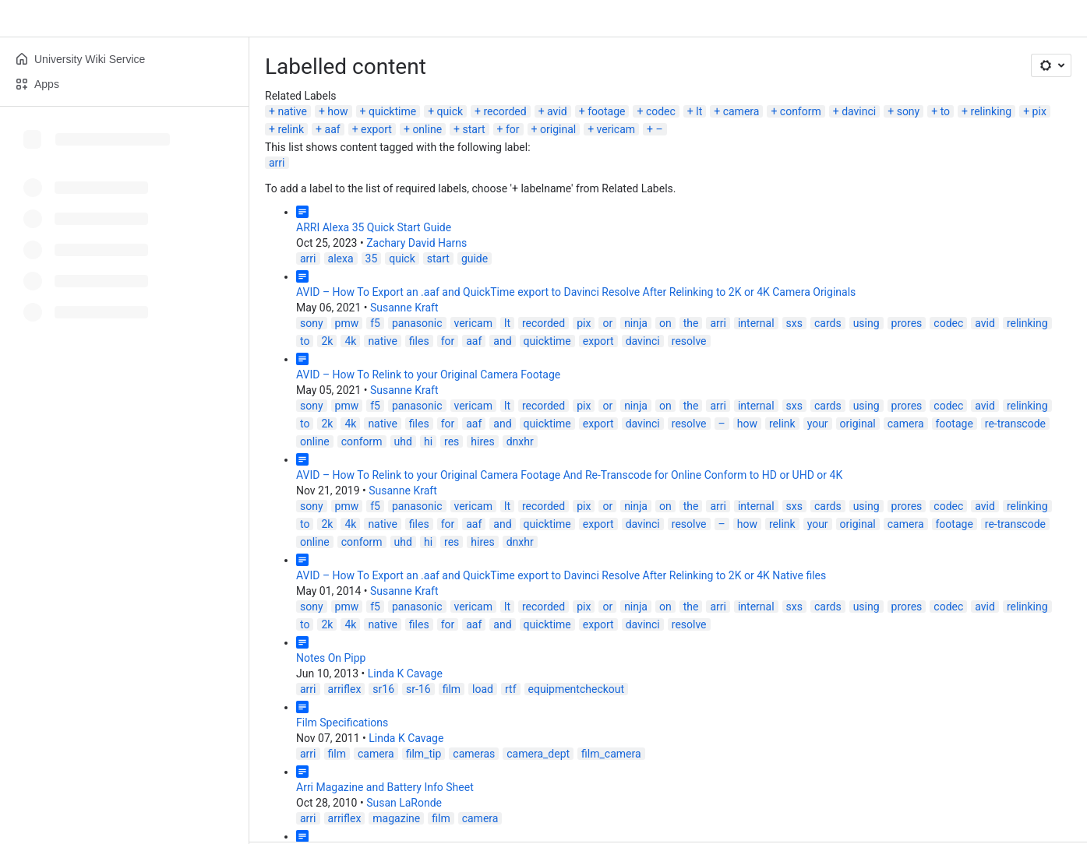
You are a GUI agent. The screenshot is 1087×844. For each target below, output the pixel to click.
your (817, 423)
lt (699, 111)
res (451, 441)
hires (482, 441)
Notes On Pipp (330, 658)
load (482, 689)
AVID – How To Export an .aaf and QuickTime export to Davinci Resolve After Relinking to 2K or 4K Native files (561, 575)
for (513, 129)
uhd (403, 441)
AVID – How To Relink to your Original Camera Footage (428, 374)
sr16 (383, 689)
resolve (689, 341)
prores (907, 323)
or (607, 323)
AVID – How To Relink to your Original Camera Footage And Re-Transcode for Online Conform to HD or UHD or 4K (569, 475)
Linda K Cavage (405, 673)
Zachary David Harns (416, 243)
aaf (333, 129)
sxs (794, 323)
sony (908, 111)
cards (828, 323)
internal (756, 323)
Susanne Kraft (404, 307)
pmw (347, 323)
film (452, 689)
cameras (474, 753)
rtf (511, 689)
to (945, 111)
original (558, 129)
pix (1039, 111)
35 (371, 258)
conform (800, 111)
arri (277, 162)
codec (661, 111)
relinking (991, 111)
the (691, 323)
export (376, 129)
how (337, 111)
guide (474, 258)
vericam (616, 129)
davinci (859, 111)
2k (327, 341)
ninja (636, 323)
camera (741, 111)
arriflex (345, 689)
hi (428, 441)
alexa (341, 258)
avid (557, 111)
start (473, 129)
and (502, 341)
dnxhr (520, 441)
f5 (375, 323)
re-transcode (1015, 423)
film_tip (424, 753)
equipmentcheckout (576, 689)
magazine (396, 818)
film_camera (611, 753)
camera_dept (538, 753)
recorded (505, 111)
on (665, 323)
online (427, 129)
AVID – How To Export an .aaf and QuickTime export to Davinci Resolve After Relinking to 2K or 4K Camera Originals (576, 292)
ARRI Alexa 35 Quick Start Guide (373, 227)
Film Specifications (342, 722)
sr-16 (418, 689)
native (291, 111)
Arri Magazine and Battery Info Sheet (385, 787)
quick (450, 111)
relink (290, 129)
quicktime (392, 111)
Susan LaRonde (404, 803)
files (419, 341)
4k (350, 341)
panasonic (417, 323)
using (866, 323)
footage (606, 111)
